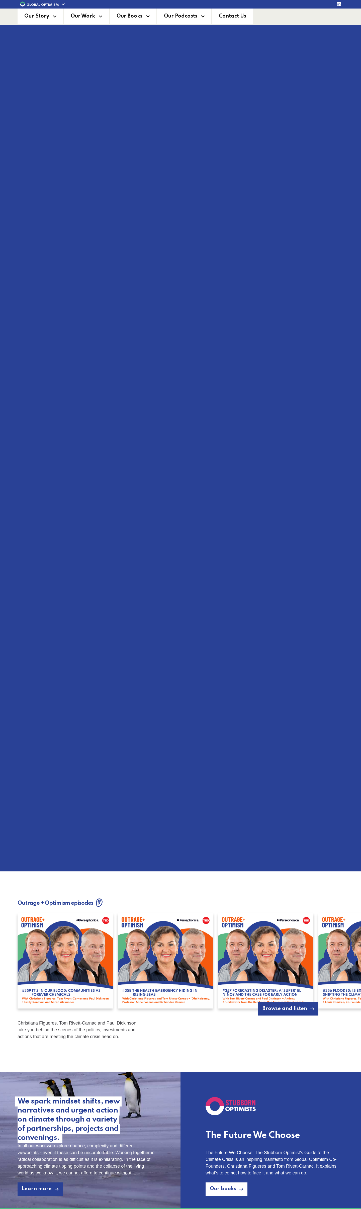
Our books (223, 1188)
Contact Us (232, 16)
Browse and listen (284, 1008)
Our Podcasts (180, 16)
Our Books (129, 16)
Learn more (177, 852)
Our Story (36, 16)
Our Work (83, 16)
